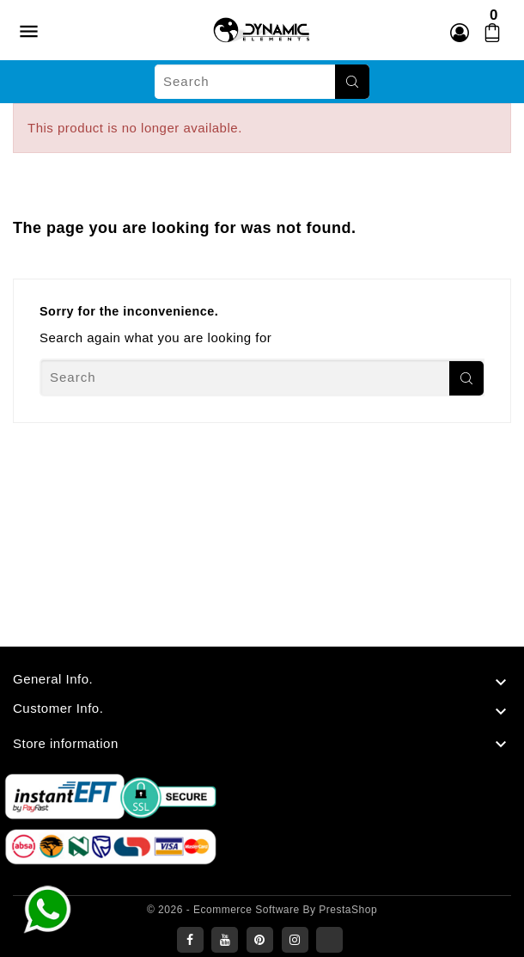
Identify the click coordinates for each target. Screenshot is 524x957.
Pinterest (260, 940)
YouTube (224, 940)
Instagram (295, 940)
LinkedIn (329, 940)
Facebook (190, 940)
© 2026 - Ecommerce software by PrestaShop (262, 910)
